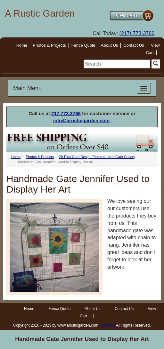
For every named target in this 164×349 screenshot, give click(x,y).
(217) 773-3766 (136, 33)
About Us (109, 45)
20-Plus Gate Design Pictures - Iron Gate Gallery (97, 157)
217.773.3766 (66, 113)
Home (22, 45)
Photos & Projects (49, 45)
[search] (117, 64)
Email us (107, 325)
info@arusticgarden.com (81, 120)
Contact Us (133, 45)
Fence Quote (83, 45)
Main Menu (27, 88)
